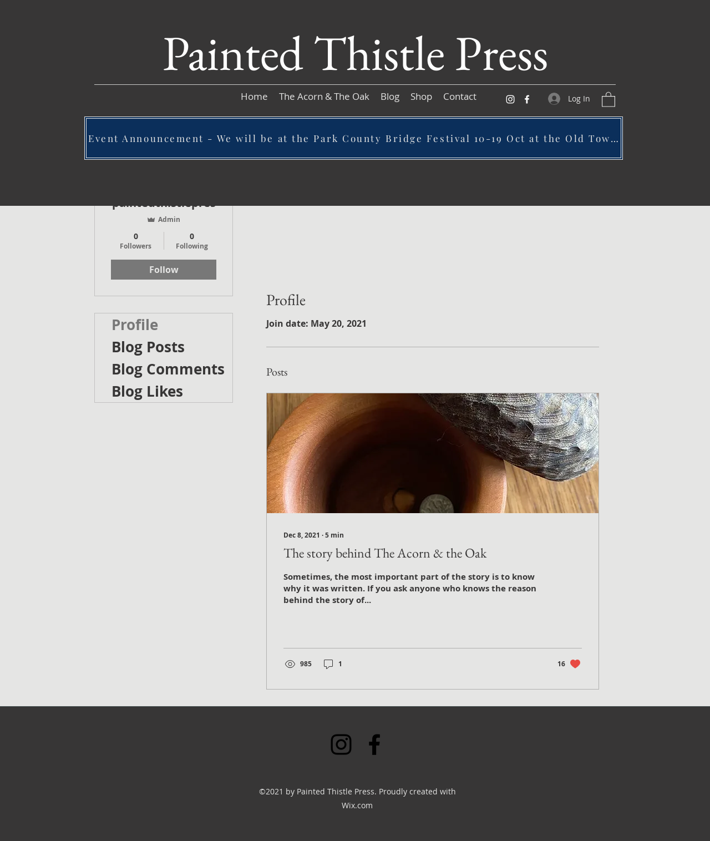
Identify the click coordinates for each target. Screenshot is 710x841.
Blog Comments (168, 369)
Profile (134, 325)
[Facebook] (526, 99)
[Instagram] (510, 99)
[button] (608, 99)
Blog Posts (148, 347)
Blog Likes (147, 391)
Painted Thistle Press (355, 52)
